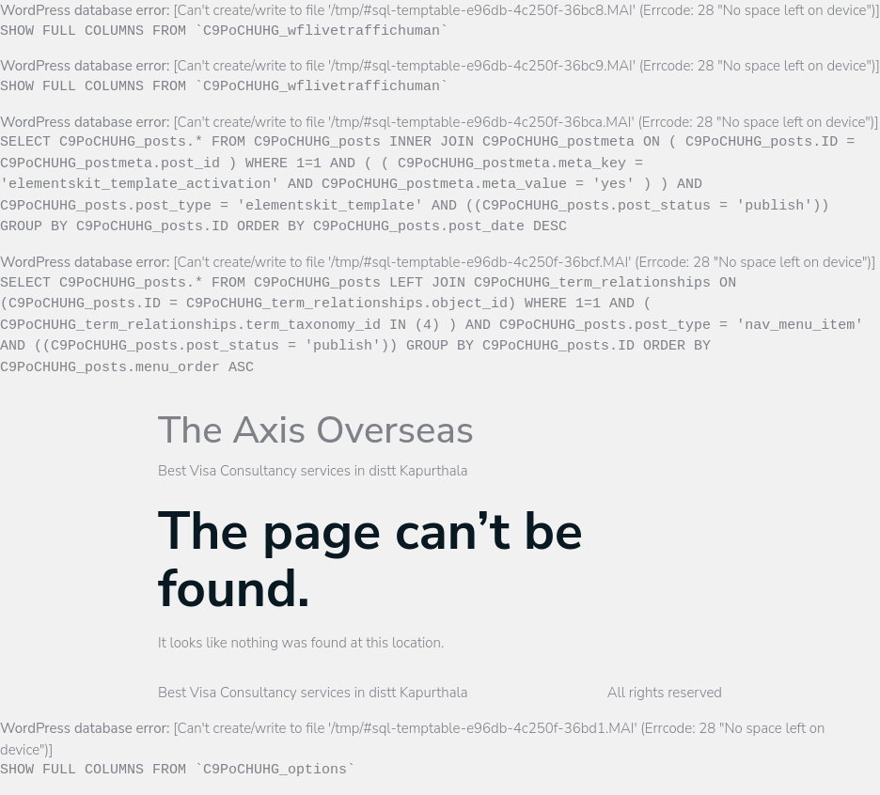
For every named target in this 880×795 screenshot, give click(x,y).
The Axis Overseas (316, 430)
